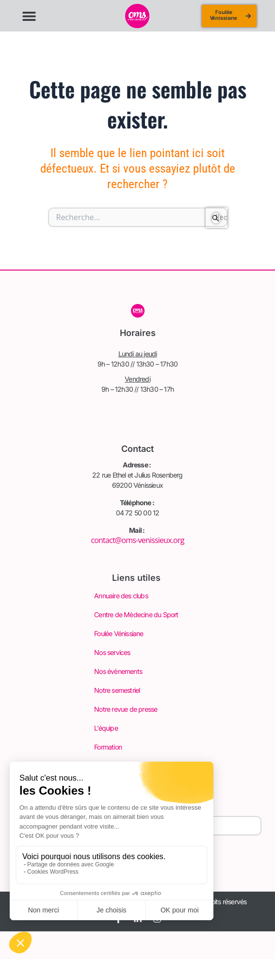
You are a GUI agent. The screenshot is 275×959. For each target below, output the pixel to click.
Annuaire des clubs (121, 595)
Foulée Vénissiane (118, 633)
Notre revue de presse (125, 709)
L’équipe (106, 728)
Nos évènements (118, 671)
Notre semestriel (117, 690)
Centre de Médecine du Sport (136, 614)
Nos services (112, 652)
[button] (29, 16)
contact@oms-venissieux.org (137, 540)
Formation (108, 747)
